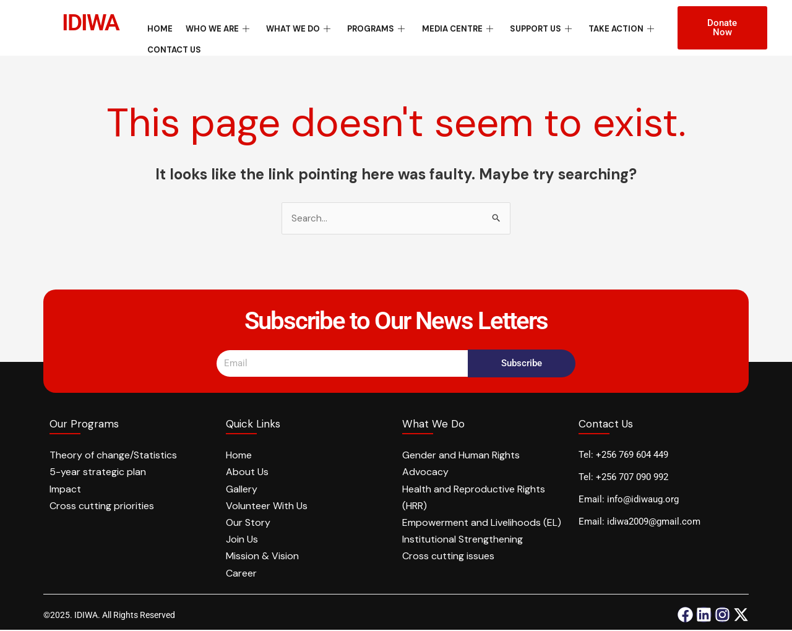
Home (160, 27)
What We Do (291, 27)
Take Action (598, 27)
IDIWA (93, 21)
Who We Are (214, 27)
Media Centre (442, 27)
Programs (365, 27)
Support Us (522, 27)
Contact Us (174, 43)
